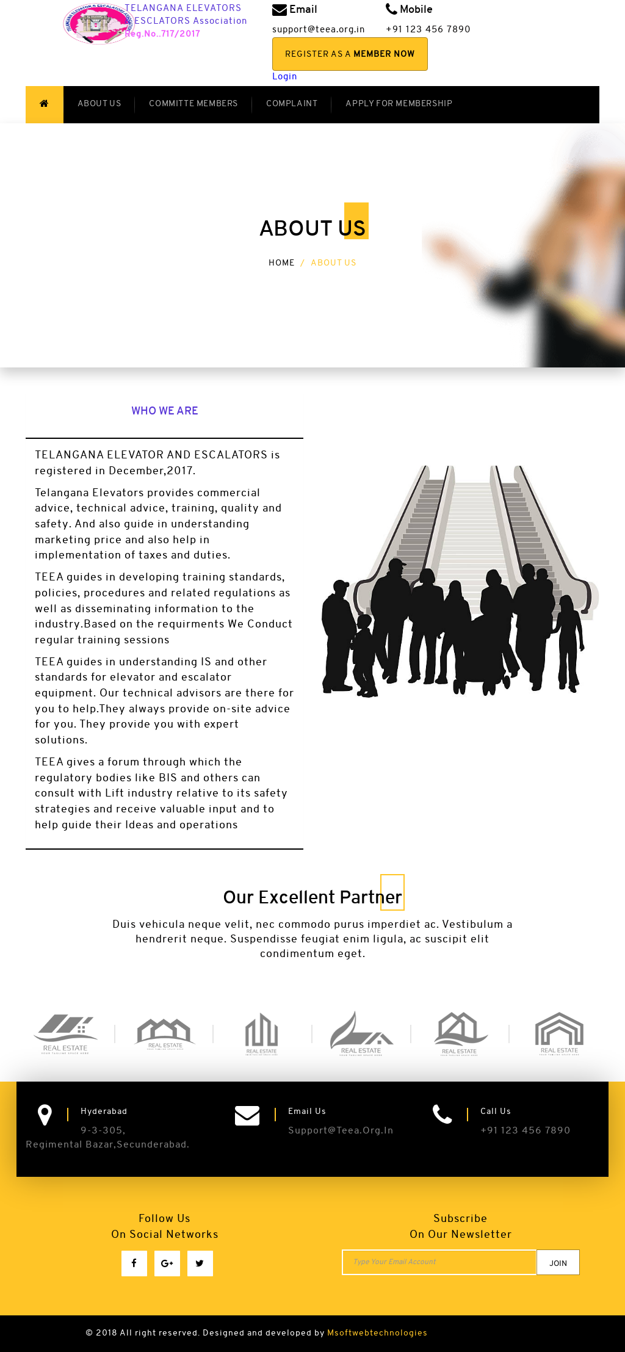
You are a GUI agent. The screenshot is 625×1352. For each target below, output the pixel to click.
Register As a (350, 54)
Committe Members (193, 104)
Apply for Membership (398, 104)
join (558, 1264)
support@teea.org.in (341, 1131)
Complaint (291, 104)
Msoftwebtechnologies (377, 1333)
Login (284, 77)
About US (99, 104)
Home (282, 263)
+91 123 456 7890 (525, 1131)
